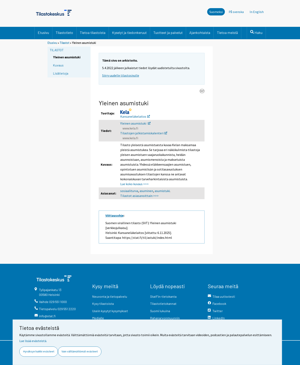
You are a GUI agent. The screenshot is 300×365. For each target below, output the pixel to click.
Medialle (98, 318)
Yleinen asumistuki (135, 123)
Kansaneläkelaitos (135, 116)
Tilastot (64, 43)
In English (257, 12)
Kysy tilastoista (103, 303)
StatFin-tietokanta (163, 296)
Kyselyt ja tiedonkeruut (129, 32)
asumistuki (162, 191)
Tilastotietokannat (163, 303)
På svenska (236, 12)
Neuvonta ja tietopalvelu (109, 296)
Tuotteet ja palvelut (168, 32)
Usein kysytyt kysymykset (110, 311)
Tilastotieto (64, 32)
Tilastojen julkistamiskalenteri (143, 133)
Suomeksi (216, 12)
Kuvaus (58, 65)
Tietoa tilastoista (92, 32)
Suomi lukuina (160, 311)
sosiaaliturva (129, 191)
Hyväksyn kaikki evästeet (38, 351)
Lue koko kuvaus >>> (134, 184)
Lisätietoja (60, 73)
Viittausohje (114, 215)
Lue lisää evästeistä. (33, 341)
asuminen (146, 191)
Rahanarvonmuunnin (165, 318)
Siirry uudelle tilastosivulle (120, 75)
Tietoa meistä (227, 32)
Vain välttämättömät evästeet (80, 351)
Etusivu (43, 32)
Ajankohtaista (199, 32)
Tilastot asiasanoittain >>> (139, 196)
